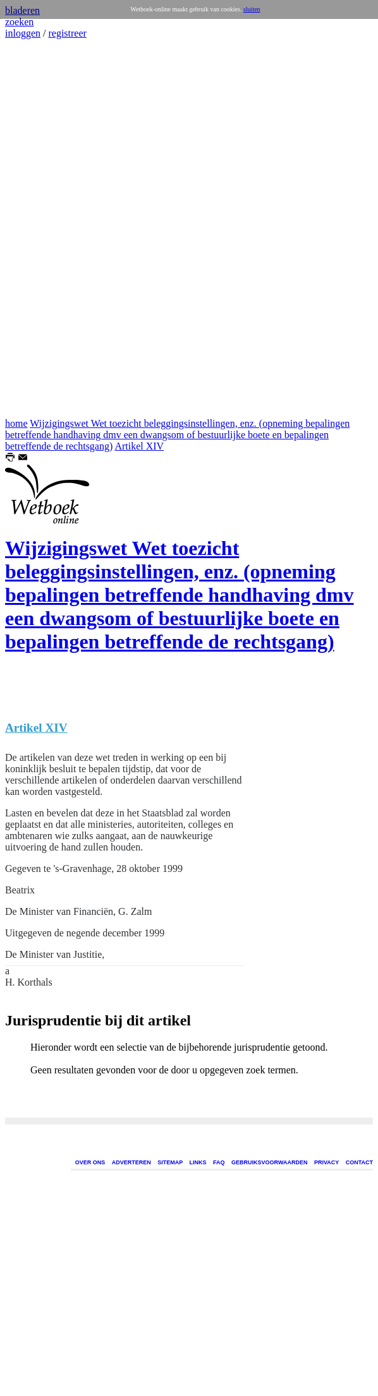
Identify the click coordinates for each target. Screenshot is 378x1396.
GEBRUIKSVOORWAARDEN (269, 1162)
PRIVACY (326, 1162)
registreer (67, 33)
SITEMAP (170, 1162)
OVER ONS (90, 1162)
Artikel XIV (139, 446)
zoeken (19, 21)
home (16, 423)
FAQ (219, 1162)
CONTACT (359, 1162)
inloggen (22, 33)
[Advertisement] (43, 228)
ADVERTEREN (131, 1162)
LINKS (198, 1162)
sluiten (251, 9)
